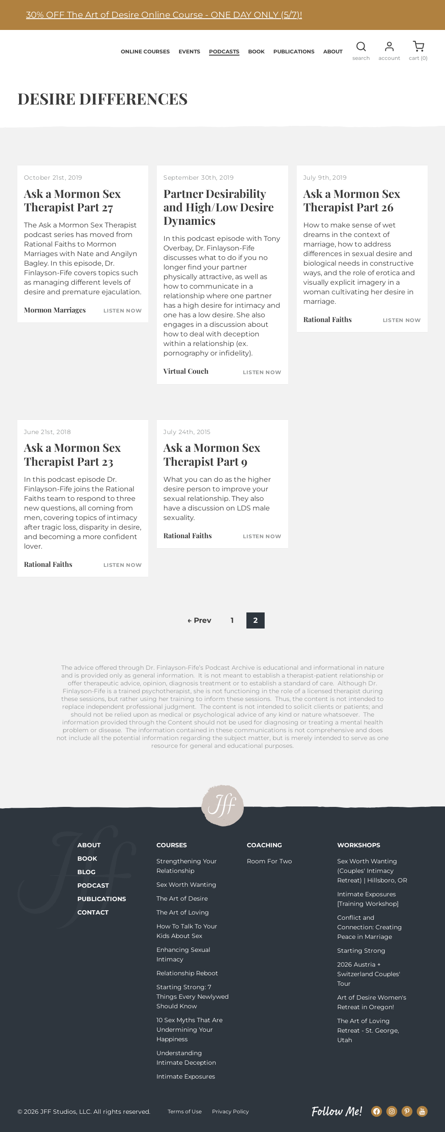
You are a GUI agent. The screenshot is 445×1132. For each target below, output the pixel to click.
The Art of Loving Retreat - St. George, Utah (368, 1031)
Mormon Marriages (55, 310)
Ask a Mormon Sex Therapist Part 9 (211, 455)
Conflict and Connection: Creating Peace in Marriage (369, 928)
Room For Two (269, 862)
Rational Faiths (327, 320)
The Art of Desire (182, 899)
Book (256, 52)
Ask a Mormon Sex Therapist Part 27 (72, 201)
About (332, 52)
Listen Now (122, 312)
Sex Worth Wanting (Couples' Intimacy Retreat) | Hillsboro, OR (372, 871)
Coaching (264, 846)
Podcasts (224, 52)
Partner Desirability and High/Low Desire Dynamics (218, 208)
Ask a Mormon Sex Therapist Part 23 (72, 455)
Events (189, 52)
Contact (93, 913)
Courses (171, 846)
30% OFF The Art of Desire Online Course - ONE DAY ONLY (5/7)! (164, 15)
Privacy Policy (230, 1112)
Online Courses (145, 52)
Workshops (358, 846)
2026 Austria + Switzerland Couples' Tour (368, 974)
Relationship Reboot (187, 974)
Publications (294, 52)
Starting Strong (361, 951)
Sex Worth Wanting (186, 885)
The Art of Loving (182, 913)
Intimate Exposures (185, 1077)
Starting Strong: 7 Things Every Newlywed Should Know (192, 997)
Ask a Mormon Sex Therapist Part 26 (351, 201)
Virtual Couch (186, 371)
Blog (86, 873)
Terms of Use (185, 1112)
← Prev (199, 621)
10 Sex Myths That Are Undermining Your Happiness (189, 1030)
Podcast (93, 886)
